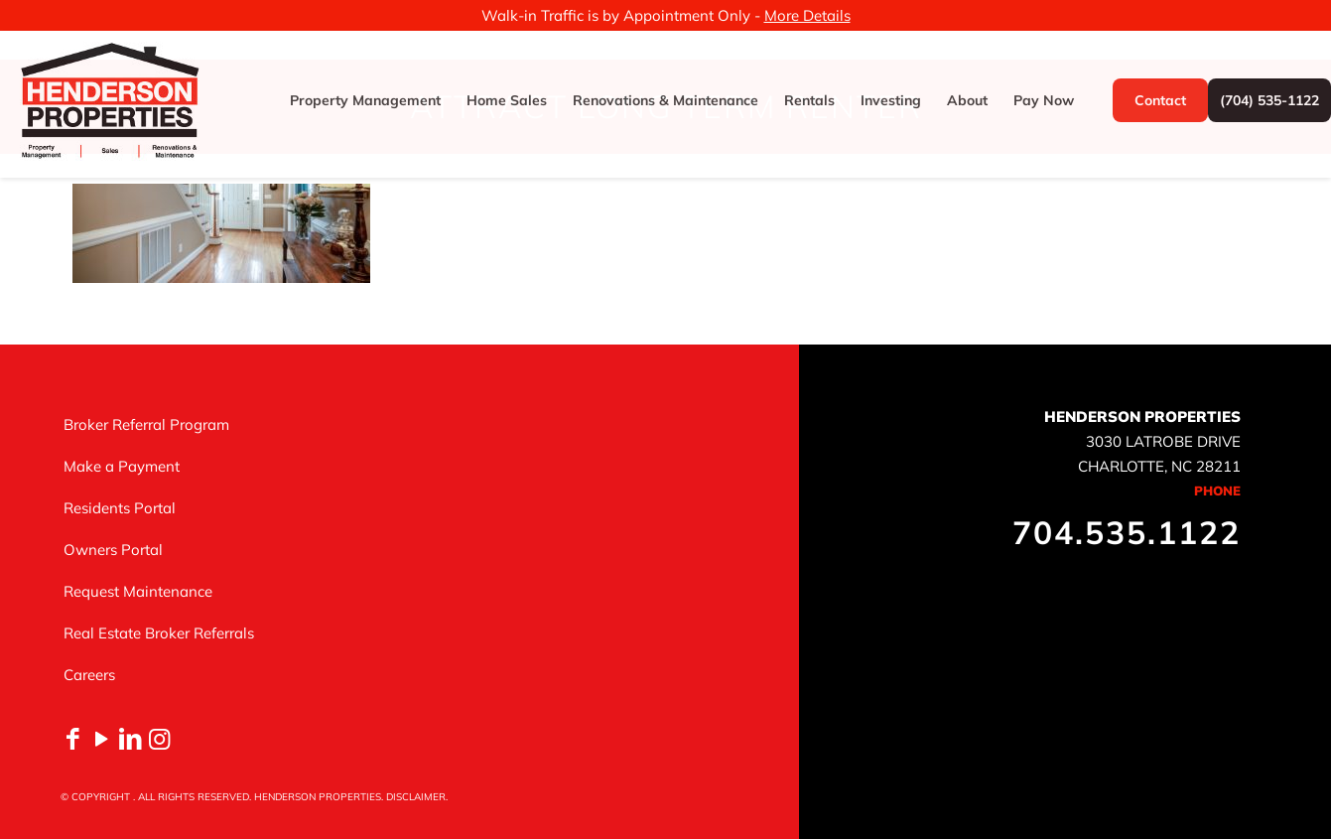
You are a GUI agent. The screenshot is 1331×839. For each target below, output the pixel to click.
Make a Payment (122, 466)
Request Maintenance (138, 591)
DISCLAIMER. (417, 796)
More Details (807, 15)
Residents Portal (120, 507)
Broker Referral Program (146, 424)
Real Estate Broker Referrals (159, 633)
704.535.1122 (1126, 532)
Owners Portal (113, 549)
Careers (89, 674)
